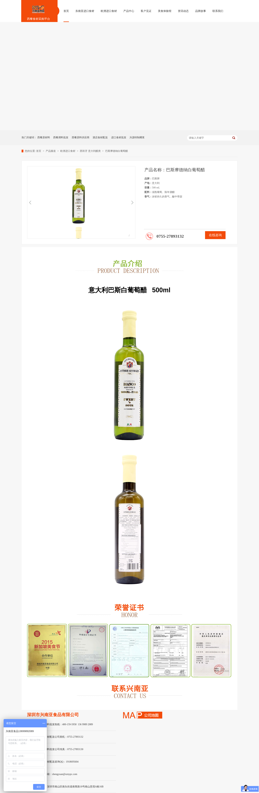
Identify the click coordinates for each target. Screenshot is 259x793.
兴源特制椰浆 (137, 137)
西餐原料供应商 (80, 137)
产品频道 (51, 151)
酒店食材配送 (100, 137)
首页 (39, 151)
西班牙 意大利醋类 (90, 151)
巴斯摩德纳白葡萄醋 (116, 151)
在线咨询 (215, 235)
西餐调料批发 (60, 137)
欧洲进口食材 (68, 151)
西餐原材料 (43, 137)
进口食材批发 (118, 137)
